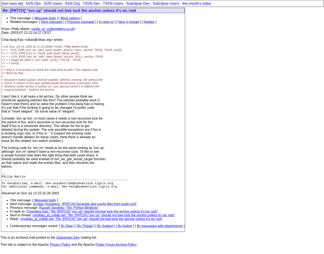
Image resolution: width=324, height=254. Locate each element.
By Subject (105, 230)
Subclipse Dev (138, 3)
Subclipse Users (166, 3)
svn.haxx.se (12, 3)
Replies (149, 22)
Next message (51, 22)
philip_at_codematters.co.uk (53, 29)
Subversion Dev (68, 241)
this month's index (196, 3)
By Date (67, 230)
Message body (45, 18)
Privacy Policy (60, 248)
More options (70, 18)
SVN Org (72, 3)
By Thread (85, 230)
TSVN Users (113, 3)
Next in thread (128, 22)
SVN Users (53, 3)
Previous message (80, 22)
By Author (125, 230)
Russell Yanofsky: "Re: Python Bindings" (69, 212)
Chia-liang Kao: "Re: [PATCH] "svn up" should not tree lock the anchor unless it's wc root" (92, 215)
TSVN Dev (91, 3)
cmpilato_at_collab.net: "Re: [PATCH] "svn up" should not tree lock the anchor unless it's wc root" (104, 219)
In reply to (106, 22)
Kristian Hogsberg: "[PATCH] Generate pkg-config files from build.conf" (85, 208)
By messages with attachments (160, 230)
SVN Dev (33, 3)
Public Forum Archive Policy (115, 248)
